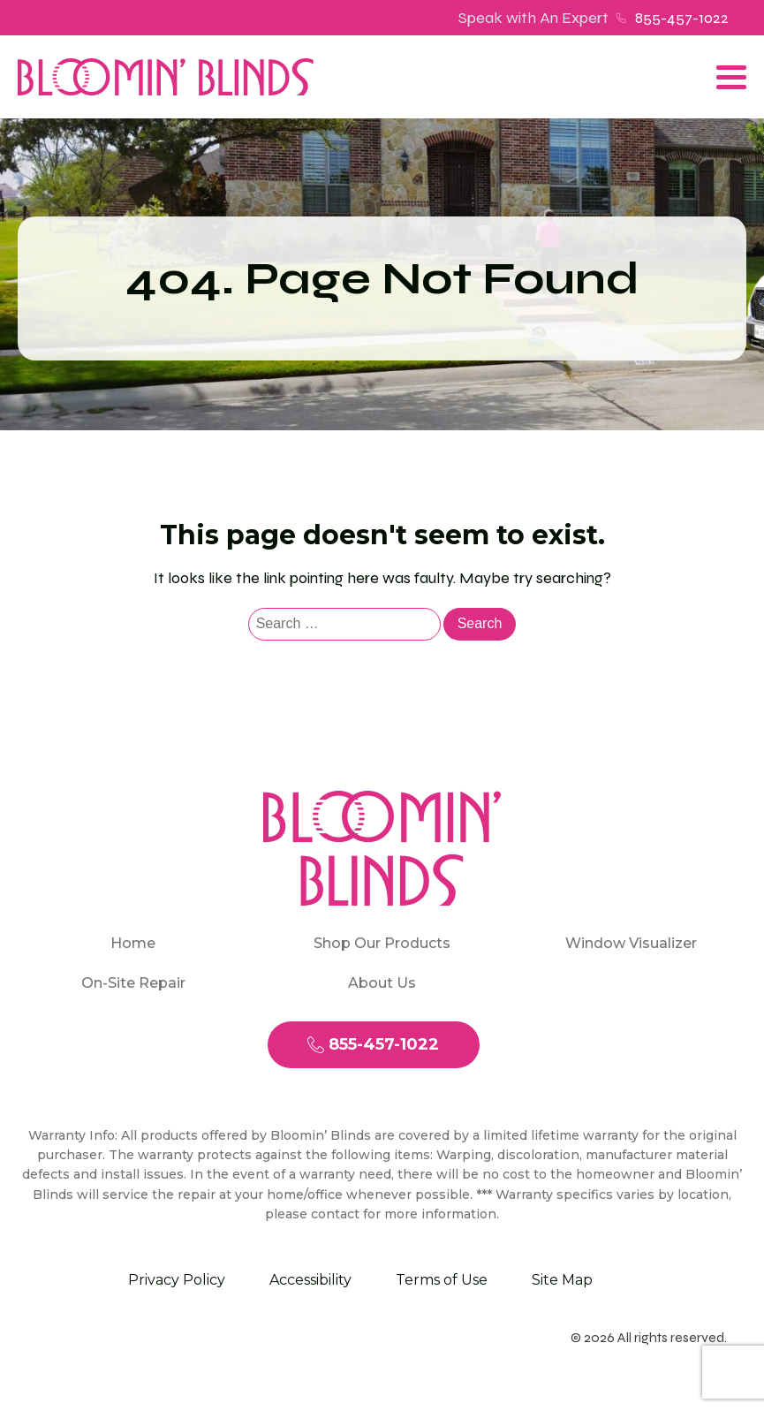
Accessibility (310, 1279)
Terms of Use (442, 1279)
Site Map (562, 1279)
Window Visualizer (631, 943)
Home (132, 943)
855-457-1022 (682, 17)
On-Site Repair (133, 983)
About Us (382, 983)
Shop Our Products (382, 943)
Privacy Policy (176, 1279)
